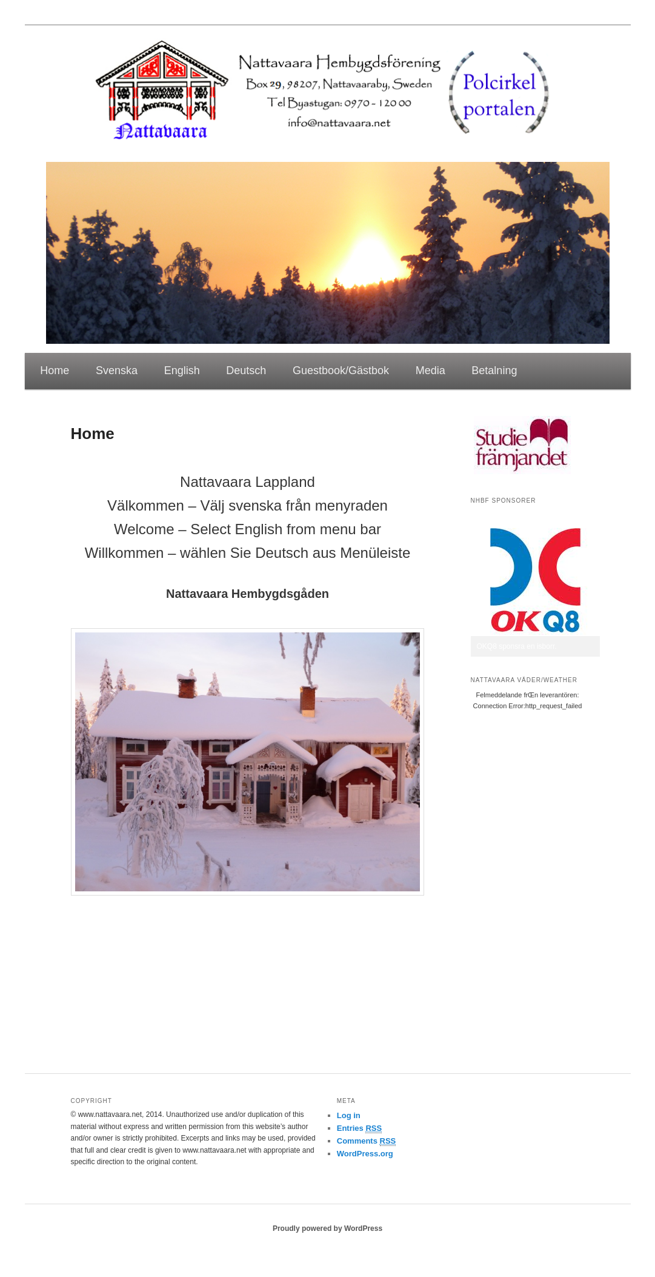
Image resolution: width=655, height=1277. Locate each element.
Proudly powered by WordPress (327, 1228)
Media (430, 370)
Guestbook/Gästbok (341, 370)
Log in (349, 1115)
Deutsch (246, 370)
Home (54, 370)
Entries (359, 1128)
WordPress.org (365, 1153)
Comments (366, 1141)
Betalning (494, 370)
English (182, 370)
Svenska (117, 370)
